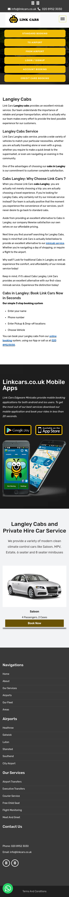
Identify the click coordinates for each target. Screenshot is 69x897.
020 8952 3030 (49, 9)
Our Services (10, 688)
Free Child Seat (11, 803)
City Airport (9, 763)
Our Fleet (8, 702)
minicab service (55, 243)
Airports (7, 695)
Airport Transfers (12, 781)
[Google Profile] (38, 3)
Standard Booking (35, 33)
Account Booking (35, 69)
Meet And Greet (11, 817)
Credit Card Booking (35, 78)
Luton (6, 742)
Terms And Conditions (34, 891)
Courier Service (11, 796)
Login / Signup (35, 60)
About (6, 681)
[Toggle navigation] (62, 19)
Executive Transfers (14, 788)
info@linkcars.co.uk (21, 9)
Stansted (8, 749)
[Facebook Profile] (33, 3)
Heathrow (8, 727)
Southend (8, 756)
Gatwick (7, 734)
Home (6, 674)
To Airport (35, 42)
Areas (6, 709)
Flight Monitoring (12, 810)
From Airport (35, 51)
